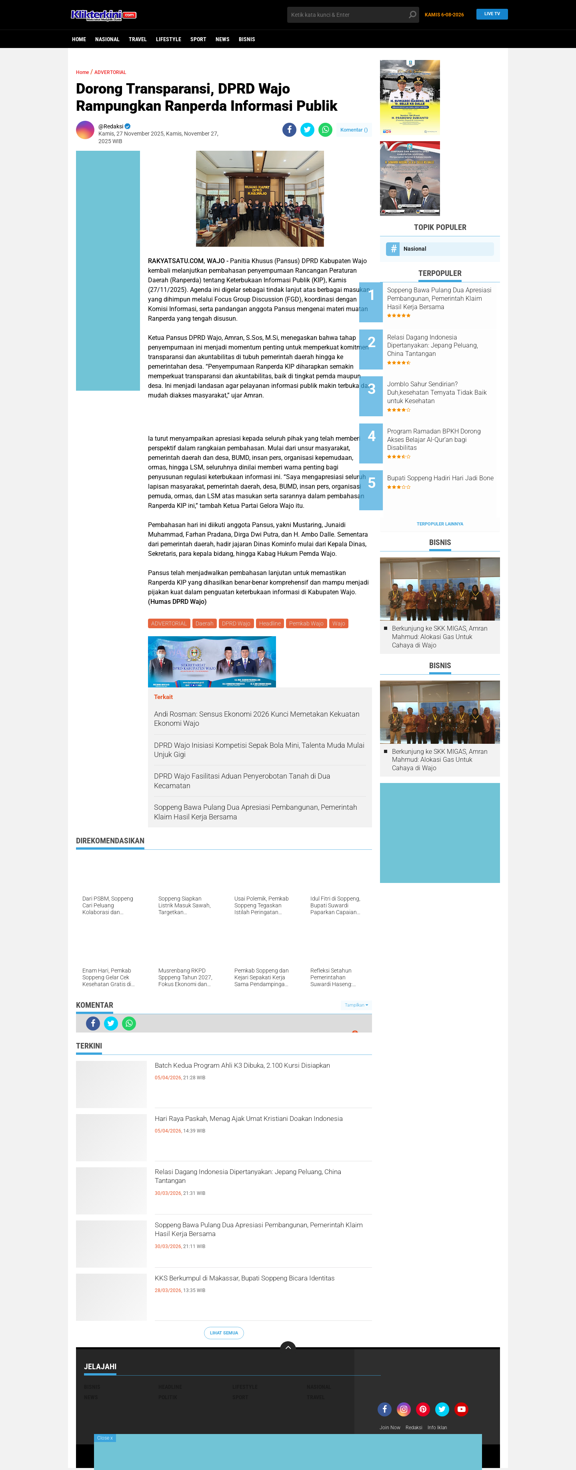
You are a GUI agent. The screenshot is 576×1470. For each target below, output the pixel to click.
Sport (198, 39)
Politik (167, 1399)
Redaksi (418, 1429)
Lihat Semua (224, 1334)
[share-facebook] (289, 130)
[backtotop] (288, 1351)
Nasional (107, 39)
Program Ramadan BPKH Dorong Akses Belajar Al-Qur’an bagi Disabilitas (444, 419)
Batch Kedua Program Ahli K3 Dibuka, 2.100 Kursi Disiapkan (252, 1076)
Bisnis (247, 39)
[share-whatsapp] (325, 130)
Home (79, 39)
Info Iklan (444, 1429)
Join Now (391, 1429)
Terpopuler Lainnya (440, 490)
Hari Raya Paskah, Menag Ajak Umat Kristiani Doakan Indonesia (257, 1129)
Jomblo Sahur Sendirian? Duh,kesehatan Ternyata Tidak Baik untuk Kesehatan (451, 379)
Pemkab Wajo (313, 624)
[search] (353, 15)
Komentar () (354, 130)
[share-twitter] (307, 130)
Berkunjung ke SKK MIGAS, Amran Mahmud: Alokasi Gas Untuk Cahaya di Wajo (440, 603)
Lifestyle (168, 39)
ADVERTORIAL (120, 72)
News (223, 39)
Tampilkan (356, 1006)
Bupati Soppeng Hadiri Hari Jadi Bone (446, 456)
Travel (138, 39)
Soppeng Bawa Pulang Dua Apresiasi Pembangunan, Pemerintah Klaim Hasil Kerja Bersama (255, 1242)
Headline (275, 624)
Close (105, 1438)
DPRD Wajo (240, 624)
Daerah (207, 624)
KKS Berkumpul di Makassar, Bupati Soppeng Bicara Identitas (256, 1288)
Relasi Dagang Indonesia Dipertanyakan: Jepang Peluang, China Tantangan (263, 1182)
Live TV (490, 14)
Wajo (346, 624)
